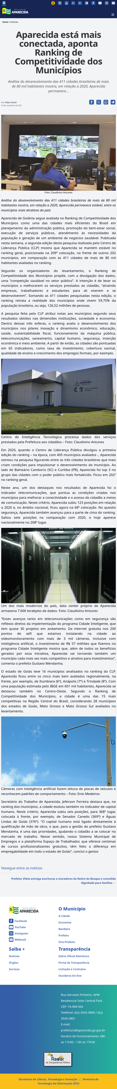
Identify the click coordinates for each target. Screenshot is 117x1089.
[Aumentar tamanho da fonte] (80, 3)
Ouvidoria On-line (70, 975)
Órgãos (13, 962)
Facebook (21, 921)
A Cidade (64, 916)
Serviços (14, 969)
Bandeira (64, 929)
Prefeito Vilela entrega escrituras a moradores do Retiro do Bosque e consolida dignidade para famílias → (63, 881)
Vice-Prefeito (67, 942)
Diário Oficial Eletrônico (74, 956)
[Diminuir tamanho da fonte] (73, 3)
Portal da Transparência (74, 962)
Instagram (21, 933)
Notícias (14, 22)
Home (5, 22)
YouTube (20, 927)
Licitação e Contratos (72, 969)
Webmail (20, 939)
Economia (65, 922)
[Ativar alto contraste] (86, 3)
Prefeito (64, 935)
